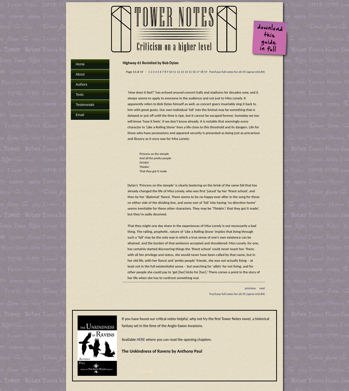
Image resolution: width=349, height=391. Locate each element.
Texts (80, 94)
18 (201, 72)
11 (174, 72)
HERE (141, 339)
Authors (81, 84)
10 (170, 72)
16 (193, 72)
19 (205, 72)
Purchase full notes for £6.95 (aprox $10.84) (237, 72)
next (262, 288)
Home (80, 64)
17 (197, 72)
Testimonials (85, 105)
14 (186, 72)
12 (178, 72)
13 (182, 72)
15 (190, 72)
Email (80, 115)
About (80, 74)
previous (250, 288)
